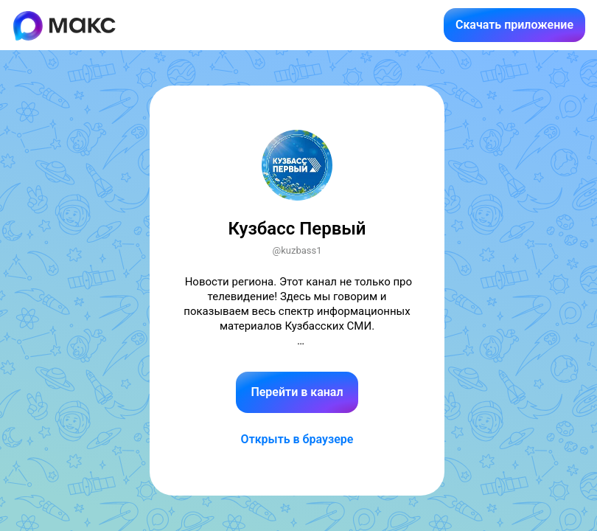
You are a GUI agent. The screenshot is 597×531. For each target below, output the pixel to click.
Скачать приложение (514, 25)
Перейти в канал (297, 392)
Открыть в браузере (297, 439)
